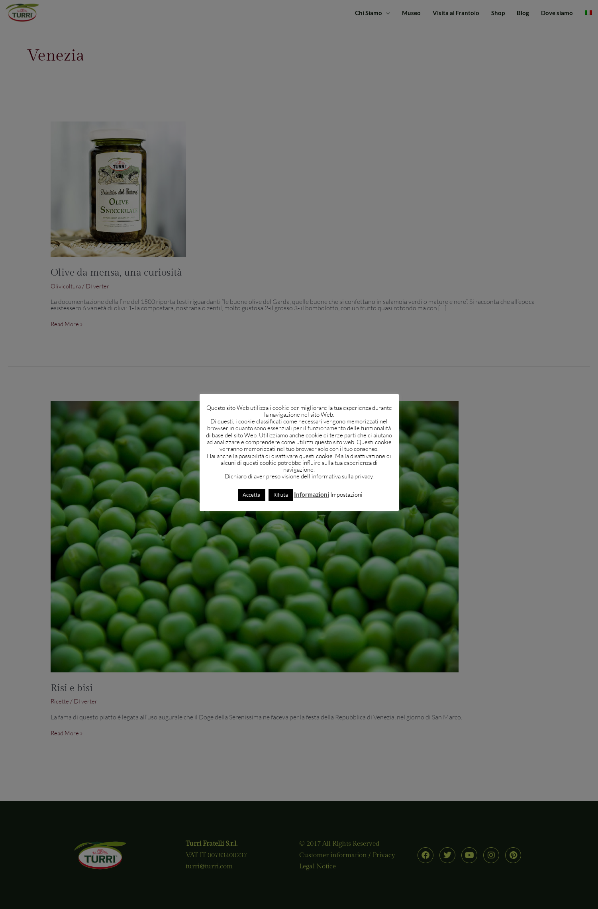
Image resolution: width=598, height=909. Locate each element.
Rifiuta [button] (280, 495)
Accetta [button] (252, 495)
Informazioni (311, 494)
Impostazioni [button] (346, 494)
